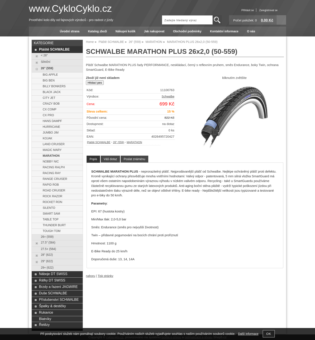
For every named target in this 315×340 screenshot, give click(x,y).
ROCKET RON (52, 202)
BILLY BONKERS (54, 86)
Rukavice (46, 312)
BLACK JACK (52, 92)
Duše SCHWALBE (53, 293)
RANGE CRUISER (55, 179)
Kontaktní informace (224, 31)
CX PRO (48, 115)
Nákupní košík (125, 31)
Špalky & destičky (52, 306)
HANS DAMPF (52, 121)
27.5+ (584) (48, 249)
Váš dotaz (110, 159)
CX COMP (49, 109)
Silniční (45, 61)
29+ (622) (47, 267)
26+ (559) (47, 236)
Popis (93, 159)
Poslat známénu (134, 159)
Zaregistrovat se (268, 10)
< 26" (44, 55)
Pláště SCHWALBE (98, 142)
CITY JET (49, 97)
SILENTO (49, 207)
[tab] (93, 159)
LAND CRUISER (53, 144)
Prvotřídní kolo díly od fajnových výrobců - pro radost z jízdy (71, 20)
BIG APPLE (50, 74)
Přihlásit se (247, 10)
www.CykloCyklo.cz (70, 8)
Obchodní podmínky (187, 31)
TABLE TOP (50, 219)
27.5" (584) (48, 242)
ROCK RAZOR (52, 196)
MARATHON (134, 142)
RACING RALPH (54, 167)
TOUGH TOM (51, 231)
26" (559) (118, 142)
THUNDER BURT (54, 225)
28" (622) (47, 254)
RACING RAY (52, 173)
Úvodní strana (69, 31)
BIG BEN (49, 80)
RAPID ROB (51, 184)
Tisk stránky (105, 276)
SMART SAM (51, 213)
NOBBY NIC (51, 161)
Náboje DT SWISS (53, 274)
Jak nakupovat (154, 31)
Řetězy (44, 324)
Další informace (248, 333)
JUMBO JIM (50, 132)
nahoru (90, 276)
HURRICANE (51, 126)
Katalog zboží (97, 31)
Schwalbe (168, 96)
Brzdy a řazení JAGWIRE (58, 287)
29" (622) (47, 261)
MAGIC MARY (52, 150)
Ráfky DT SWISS (52, 280)
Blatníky (45, 319)
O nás (251, 31)
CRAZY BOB (51, 103)
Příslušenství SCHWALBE (59, 299)
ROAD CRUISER (54, 190)
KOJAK (47, 138)
